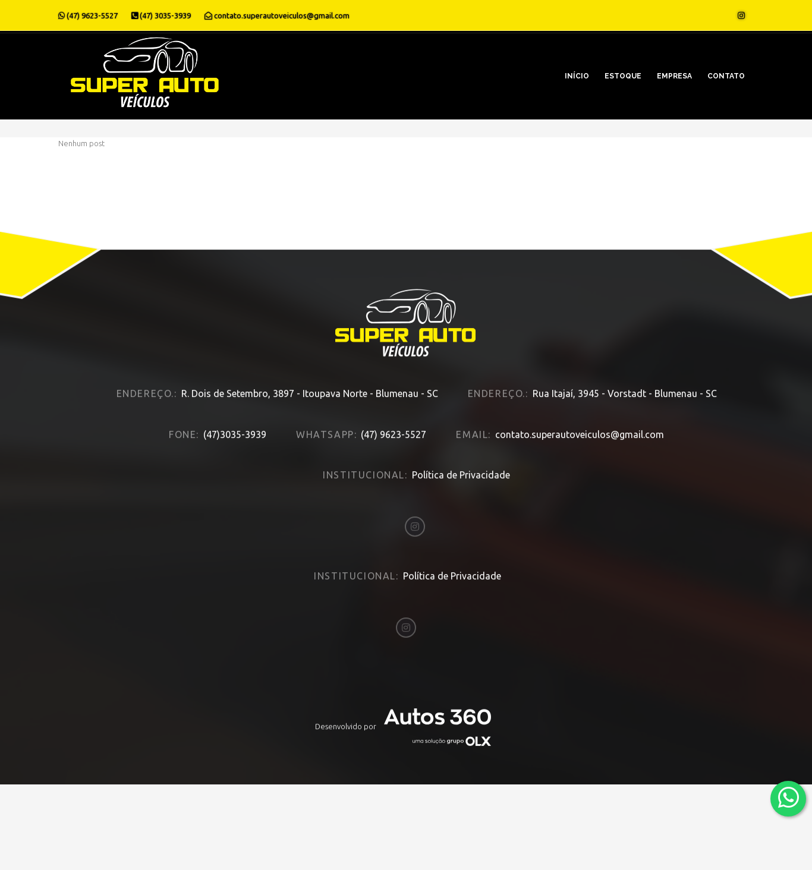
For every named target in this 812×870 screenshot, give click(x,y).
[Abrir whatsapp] (788, 797)
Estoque (623, 76)
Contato (726, 76)
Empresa (674, 76)
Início (577, 76)
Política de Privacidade (461, 461)
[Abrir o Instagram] (741, 15)
